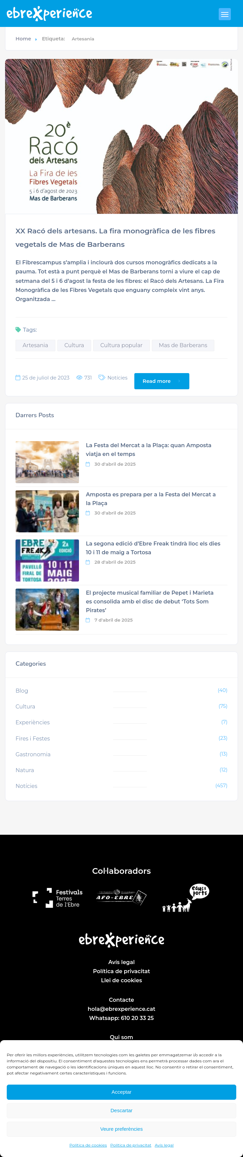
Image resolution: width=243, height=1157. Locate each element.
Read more (163, 381)
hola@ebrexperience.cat (121, 1009)
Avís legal (164, 1145)
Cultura (74, 345)
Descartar (121, 1110)
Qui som (121, 1037)
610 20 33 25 (137, 1018)
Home (23, 39)
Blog (22, 691)
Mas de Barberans (183, 345)
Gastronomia (33, 754)
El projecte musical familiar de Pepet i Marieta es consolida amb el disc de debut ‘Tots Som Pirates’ (149, 602)
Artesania (35, 345)
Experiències (33, 723)
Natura (25, 770)
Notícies (117, 378)
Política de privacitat (131, 1145)
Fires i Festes (33, 738)
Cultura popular (121, 345)
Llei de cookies (121, 981)
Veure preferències (121, 1129)
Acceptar (121, 1092)
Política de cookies (88, 1145)
